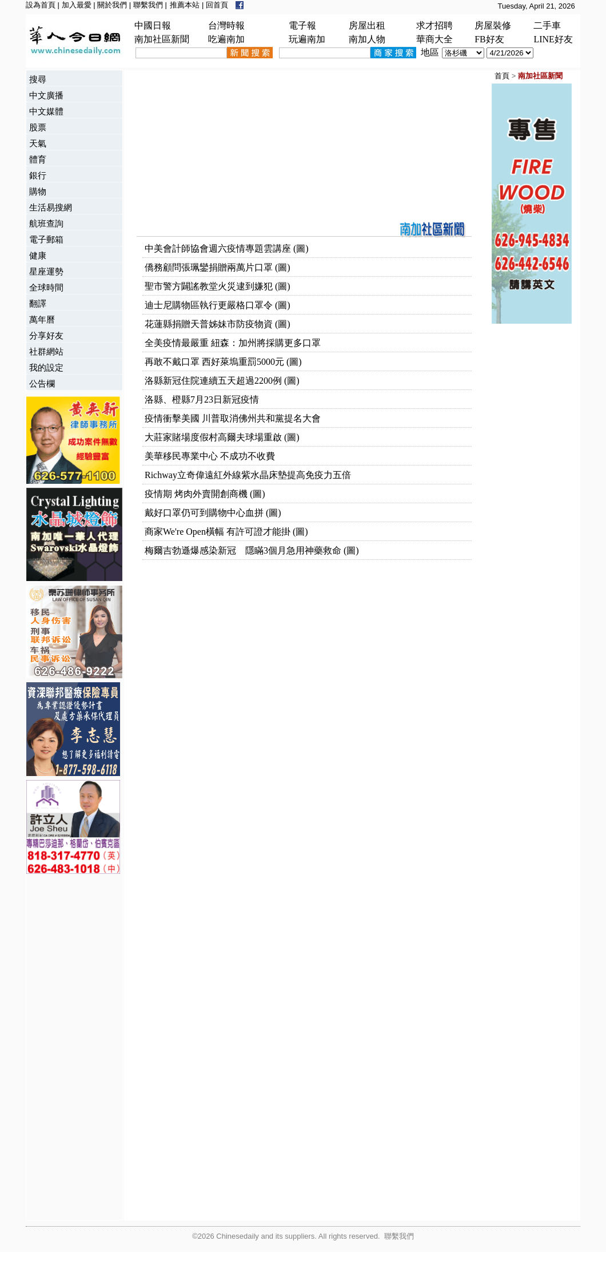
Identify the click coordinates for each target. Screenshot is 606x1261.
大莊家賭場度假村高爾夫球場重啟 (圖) (222, 437)
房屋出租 (367, 25)
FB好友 (489, 39)
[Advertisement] (72, 1048)
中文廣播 (46, 95)
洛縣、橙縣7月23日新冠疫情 (202, 399)
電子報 (302, 25)
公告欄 (42, 383)
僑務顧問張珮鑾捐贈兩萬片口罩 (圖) (217, 267)
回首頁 (217, 5)
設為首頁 (40, 5)
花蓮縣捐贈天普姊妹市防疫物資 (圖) (217, 324)
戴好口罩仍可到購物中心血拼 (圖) (213, 513)
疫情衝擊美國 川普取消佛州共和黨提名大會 (233, 418)
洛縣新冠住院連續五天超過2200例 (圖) (222, 380)
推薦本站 (185, 5)
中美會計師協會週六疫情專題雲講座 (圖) (227, 248)
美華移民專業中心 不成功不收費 (210, 456)
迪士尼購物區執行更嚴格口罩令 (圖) (217, 305)
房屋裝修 (493, 25)
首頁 (502, 75)
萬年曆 (42, 319)
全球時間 (46, 287)
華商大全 (434, 39)
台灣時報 (226, 25)
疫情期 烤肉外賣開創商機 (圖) (205, 494)
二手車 (547, 25)
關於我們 (112, 5)
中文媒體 (46, 111)
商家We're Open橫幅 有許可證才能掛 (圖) (226, 531)
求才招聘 (434, 25)
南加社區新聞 (161, 39)
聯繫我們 (148, 5)
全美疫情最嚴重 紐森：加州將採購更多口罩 (233, 343)
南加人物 (367, 39)
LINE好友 (552, 39)
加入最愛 (76, 5)
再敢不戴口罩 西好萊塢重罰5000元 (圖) (223, 362)
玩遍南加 (307, 39)
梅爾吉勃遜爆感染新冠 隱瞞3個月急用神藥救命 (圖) (252, 550)
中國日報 (152, 25)
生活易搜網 (50, 207)
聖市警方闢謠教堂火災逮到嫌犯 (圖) (217, 286)
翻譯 (37, 303)
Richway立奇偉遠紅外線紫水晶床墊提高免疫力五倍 (248, 475)
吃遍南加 (226, 39)
